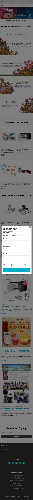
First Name (6, 246)
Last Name (6, 253)
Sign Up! (16, 269)
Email (5, 239)
